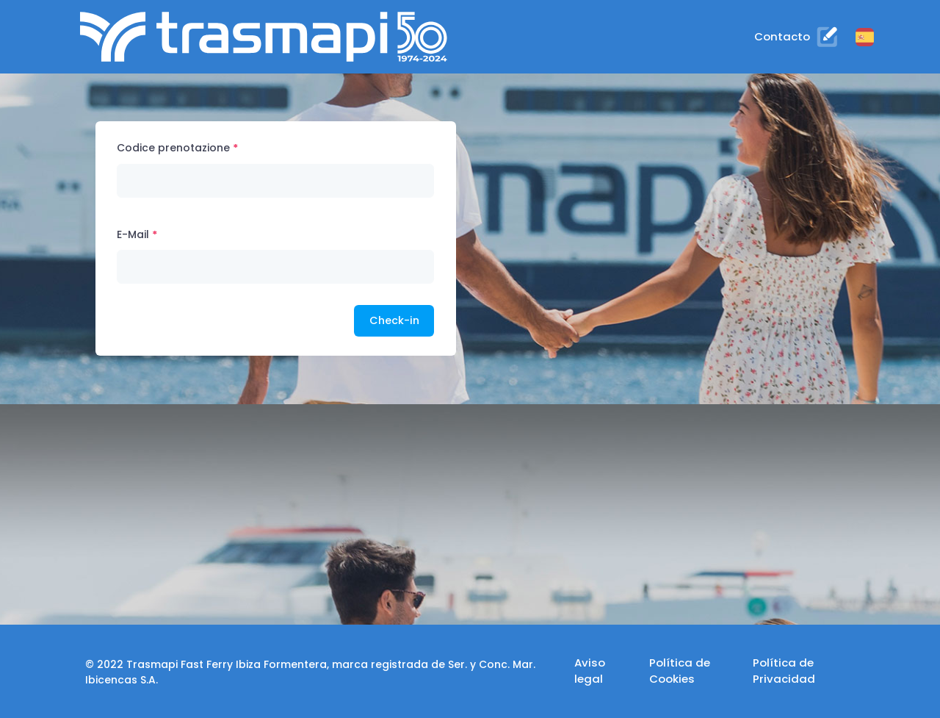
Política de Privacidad (784, 670)
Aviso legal (589, 670)
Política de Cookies (679, 670)
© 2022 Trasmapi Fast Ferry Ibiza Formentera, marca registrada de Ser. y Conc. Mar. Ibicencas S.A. (310, 672)
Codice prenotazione (173, 147)
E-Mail (133, 234)
